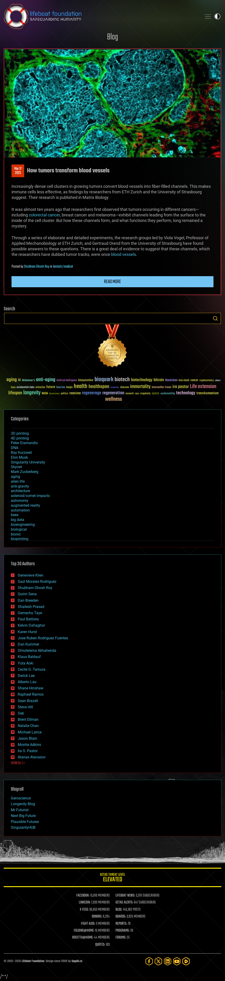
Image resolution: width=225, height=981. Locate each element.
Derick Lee (26, 675)
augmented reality (25, 505)
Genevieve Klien (30, 575)
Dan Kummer (28, 644)
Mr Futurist (20, 810)
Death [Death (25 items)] (13, 387)
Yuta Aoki (25, 663)
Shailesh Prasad (31, 606)
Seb (21, 713)
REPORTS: (121, 924)
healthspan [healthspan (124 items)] (99, 387)
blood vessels (123, 254)
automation (20, 510)
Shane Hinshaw (30, 688)
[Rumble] (186, 961)
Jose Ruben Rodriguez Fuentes (43, 638)
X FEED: (84, 910)
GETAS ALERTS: (124, 903)
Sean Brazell (28, 701)
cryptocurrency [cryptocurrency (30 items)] (206, 380)
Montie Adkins (29, 744)
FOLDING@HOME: (84, 931)
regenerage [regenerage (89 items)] (91, 393)
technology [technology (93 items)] (185, 393)
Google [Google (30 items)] (69, 387)
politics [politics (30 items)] (64, 393)
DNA (14, 448)
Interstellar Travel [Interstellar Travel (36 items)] (161, 387)
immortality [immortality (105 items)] (140, 386)
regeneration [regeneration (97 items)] (113, 393)
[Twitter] (158, 961)
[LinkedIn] (167, 961)
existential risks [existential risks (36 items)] (25, 387)
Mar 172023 (17, 171)
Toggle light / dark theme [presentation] (217, 16)
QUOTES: (100, 945)
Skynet (16, 467)
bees (14, 515)
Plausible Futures (25, 821)
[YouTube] (177, 961)
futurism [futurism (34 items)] (60, 387)
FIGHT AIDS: (88, 924)
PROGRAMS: (122, 931)
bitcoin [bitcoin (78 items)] (159, 380)
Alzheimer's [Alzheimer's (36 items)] (28, 380)
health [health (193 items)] (80, 386)
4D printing (20, 438)
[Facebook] (149, 961)
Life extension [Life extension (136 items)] (203, 387)
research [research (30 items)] (129, 393)
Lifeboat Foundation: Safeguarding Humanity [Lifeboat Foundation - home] (101, 16)
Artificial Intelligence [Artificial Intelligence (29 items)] (66, 380)
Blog (112, 37)
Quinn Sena (27, 594)
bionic (16, 534)
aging (15, 476)
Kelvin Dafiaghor (31, 625)
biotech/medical (63, 267)
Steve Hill (25, 707)
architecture (20, 491)
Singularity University (28, 462)
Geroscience (21, 798)
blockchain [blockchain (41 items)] (171, 380)
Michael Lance (29, 732)
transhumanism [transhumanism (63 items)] (207, 393)
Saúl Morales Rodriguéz (37, 581)
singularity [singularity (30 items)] (145, 393)
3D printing (20, 433)
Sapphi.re (76, 961)
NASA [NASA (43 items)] (45, 393)
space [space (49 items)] (155, 393)
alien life (18, 481)
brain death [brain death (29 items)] (184, 380)
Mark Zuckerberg (24, 472)
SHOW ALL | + (18, 763)
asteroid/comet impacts (30, 495)
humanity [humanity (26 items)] (114, 387)
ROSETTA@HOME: (82, 938)
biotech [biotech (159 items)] (122, 380)
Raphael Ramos (31, 694)
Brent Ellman (28, 719)
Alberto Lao (27, 682)
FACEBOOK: (82, 896)
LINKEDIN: (84, 903)
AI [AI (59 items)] (19, 380)
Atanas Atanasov (32, 757)
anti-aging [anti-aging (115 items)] (45, 380)
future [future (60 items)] (50, 387)
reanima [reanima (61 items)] (75, 393)
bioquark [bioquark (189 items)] (104, 379)
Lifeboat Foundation (33, 961)
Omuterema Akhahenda (37, 650)
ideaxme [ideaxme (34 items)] (124, 387)
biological (19, 529)
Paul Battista (28, 619)
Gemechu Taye (30, 613)
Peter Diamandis (24, 443)
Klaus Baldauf (29, 657)
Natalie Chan (28, 726)
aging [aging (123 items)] (11, 380)
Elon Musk (19, 457)
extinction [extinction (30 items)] (40, 387)
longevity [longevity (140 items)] (32, 393)
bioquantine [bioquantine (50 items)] (85, 380)
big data (17, 519)
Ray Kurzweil (21, 452)
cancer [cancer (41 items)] (194, 380)
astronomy (19, 500)
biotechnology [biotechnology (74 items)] (141, 380)
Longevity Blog (23, 804)
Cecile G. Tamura (31, 669)
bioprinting (19, 539)
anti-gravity (20, 486)
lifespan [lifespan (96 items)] (15, 393)
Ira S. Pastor (28, 751)
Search (215, 318)
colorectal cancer (44, 214)
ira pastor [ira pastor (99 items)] (180, 386)
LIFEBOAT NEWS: (125, 896)
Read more (112, 282)
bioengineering (23, 524)
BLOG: (118, 910)
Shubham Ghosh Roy (36, 267)
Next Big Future (23, 816)
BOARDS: (120, 917)
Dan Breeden (28, 600)
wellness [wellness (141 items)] (113, 399)
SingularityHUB (23, 827)
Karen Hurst (27, 632)
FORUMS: (120, 938)
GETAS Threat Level (112, 878)
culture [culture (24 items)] (217, 380)
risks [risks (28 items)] (137, 393)
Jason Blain (27, 738)
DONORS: (97, 917)
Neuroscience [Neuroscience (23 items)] (54, 394)
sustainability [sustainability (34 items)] (167, 393)
